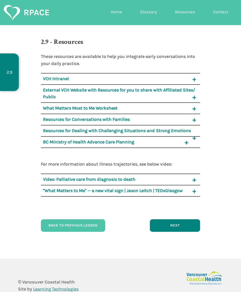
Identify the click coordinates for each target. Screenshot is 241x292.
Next (175, 225)
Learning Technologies (56, 288)
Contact (220, 11)
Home (116, 11)
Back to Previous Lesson (73, 225)
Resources (185, 11)
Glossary (148, 11)
